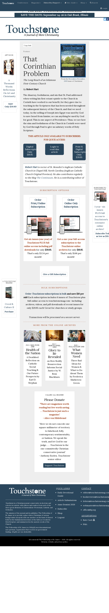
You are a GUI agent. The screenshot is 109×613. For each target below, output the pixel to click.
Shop (60, 513)
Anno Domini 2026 (66, 504)
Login (103, 8)
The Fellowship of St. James (49, 540)
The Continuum (45, 177)
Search (94, 3)
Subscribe (62, 509)
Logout (61, 517)
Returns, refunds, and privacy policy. (54, 542)
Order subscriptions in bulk (45, 293)
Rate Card (87, 520)
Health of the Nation (32, 351)
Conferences (23, 3)
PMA (85, 524)
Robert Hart (31, 167)
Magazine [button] (35, 3)
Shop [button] (84, 3)
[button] (52, 3)
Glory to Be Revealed (54, 353)
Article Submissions (67, 500)
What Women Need (76, 353)
